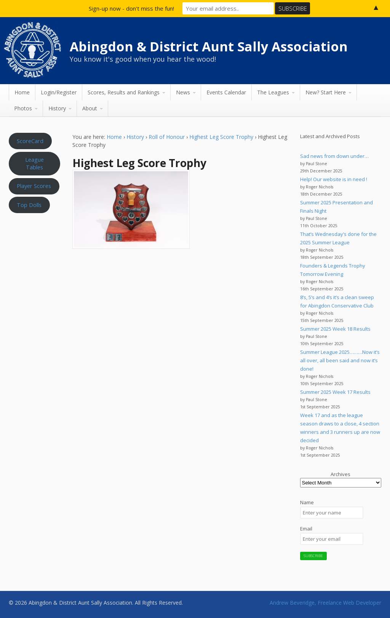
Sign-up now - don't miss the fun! (131, 8)
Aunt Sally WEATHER (35, 253)
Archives (340, 474)
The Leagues (273, 92)
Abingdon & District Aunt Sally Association (209, 46)
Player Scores (34, 186)
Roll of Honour (167, 136)
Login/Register (59, 92)
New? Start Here (325, 92)
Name (307, 502)
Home (22, 92)
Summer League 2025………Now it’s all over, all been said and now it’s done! (340, 360)
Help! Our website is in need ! (333, 179)
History (57, 108)
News (183, 92)
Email (306, 528)
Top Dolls (29, 205)
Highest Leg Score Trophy (221, 136)
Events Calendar (226, 92)
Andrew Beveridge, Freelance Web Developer (325, 602)
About (89, 108)
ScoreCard (30, 141)
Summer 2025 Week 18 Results (335, 328)
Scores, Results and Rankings (124, 92)
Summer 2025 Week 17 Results (335, 392)
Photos (23, 108)
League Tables (34, 163)
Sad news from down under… (334, 156)
